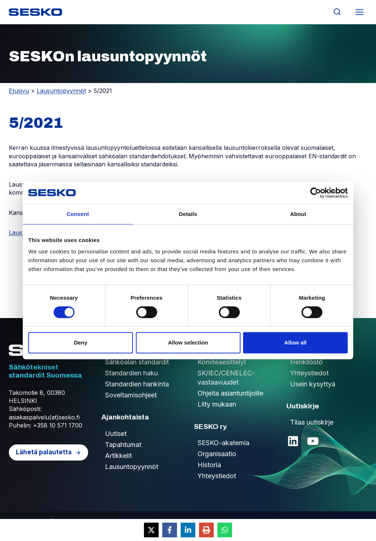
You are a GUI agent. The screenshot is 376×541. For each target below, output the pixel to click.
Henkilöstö (306, 362)
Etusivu (19, 90)
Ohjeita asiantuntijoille (230, 393)
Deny (80, 342)
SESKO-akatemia (223, 443)
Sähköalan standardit (137, 362)
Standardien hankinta (137, 384)
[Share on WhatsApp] (224, 530)
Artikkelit (118, 455)
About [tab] (298, 214)
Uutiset (116, 433)
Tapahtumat (123, 444)
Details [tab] (188, 214)
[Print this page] (206, 530)
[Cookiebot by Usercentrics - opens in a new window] (315, 192)
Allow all (295, 342)
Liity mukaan (217, 404)
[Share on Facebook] (169, 530)
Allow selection (188, 342)
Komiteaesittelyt (222, 362)
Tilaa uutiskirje (311, 422)
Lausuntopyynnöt (61, 90)
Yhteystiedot (217, 476)
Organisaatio (217, 454)
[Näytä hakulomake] (337, 12)
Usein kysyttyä (312, 384)
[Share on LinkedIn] (188, 530)
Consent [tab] (78, 214)
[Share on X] (151, 530)
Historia (209, 465)
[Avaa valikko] (359, 12)
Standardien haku (131, 373)
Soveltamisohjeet (131, 395)
